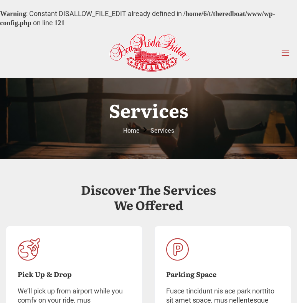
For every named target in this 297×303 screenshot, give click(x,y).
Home (131, 130)
